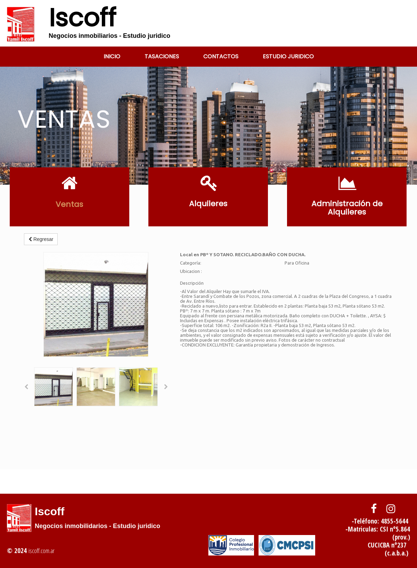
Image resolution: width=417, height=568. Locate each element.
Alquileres (208, 203)
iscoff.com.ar (41, 550)
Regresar (40, 239)
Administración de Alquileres (347, 207)
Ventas (69, 204)
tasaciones (162, 56)
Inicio (112, 56)
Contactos (220, 56)
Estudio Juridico (288, 56)
